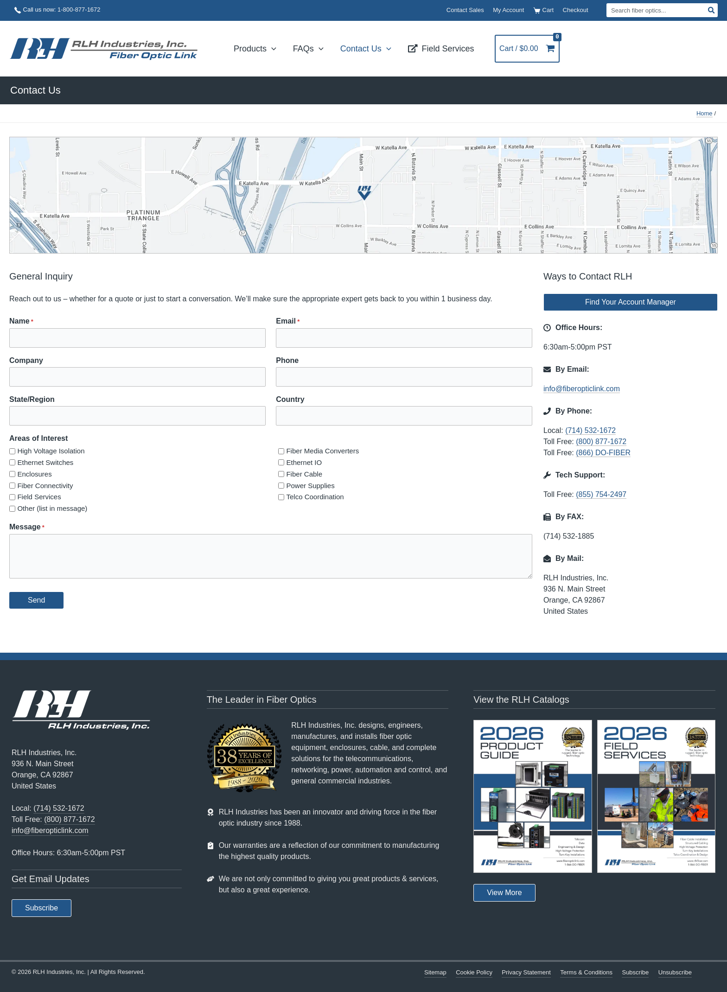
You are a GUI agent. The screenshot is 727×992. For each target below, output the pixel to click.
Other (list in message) (52, 508)
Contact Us (35, 90)
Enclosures (34, 474)
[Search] (711, 10)
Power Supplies (310, 486)
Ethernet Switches (45, 462)
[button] (271, 48)
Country (290, 399)
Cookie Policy (474, 972)
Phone (287, 360)
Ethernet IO (304, 462)
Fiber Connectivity (45, 486)
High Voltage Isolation (50, 451)
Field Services (39, 497)
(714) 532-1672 (590, 430)
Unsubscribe (675, 972)
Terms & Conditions (586, 972)
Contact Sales (465, 9)
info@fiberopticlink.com (581, 389)
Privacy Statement (526, 972)
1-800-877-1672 (79, 9)
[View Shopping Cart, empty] (529, 49)
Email (288, 321)
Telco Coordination (315, 497)
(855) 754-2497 (601, 494)
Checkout (575, 9)
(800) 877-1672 (601, 441)
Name (21, 321)
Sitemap (435, 972)
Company (26, 360)
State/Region (32, 399)
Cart (543, 10)
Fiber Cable (304, 474)
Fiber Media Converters (322, 451)
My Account (508, 9)
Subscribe (635, 972)
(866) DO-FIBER (603, 453)
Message (27, 527)
